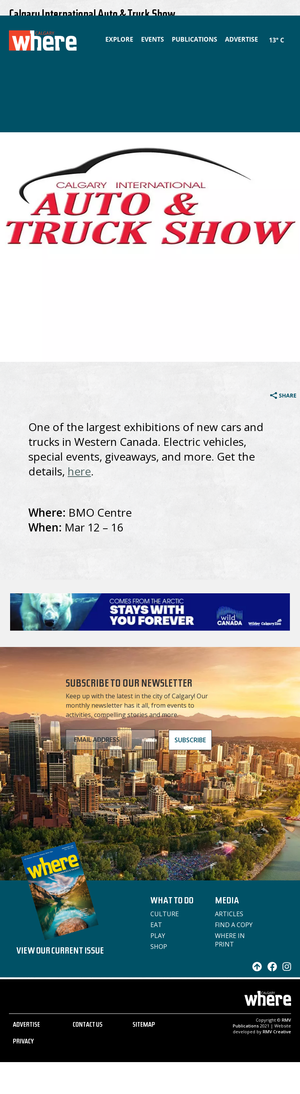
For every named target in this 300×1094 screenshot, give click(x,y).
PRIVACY (23, 1042)
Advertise (241, 39)
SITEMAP (144, 1025)
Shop (158, 946)
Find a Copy (234, 924)
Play (157, 935)
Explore (119, 39)
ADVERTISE (26, 1025)
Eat (156, 924)
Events (152, 39)
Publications (194, 39)
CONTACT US (88, 1025)
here (79, 471)
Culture (164, 914)
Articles (229, 914)
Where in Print (230, 939)
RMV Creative (277, 1031)
